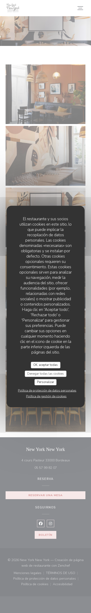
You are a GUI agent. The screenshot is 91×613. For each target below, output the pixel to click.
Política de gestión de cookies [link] (46, 396)
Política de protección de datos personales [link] (47, 390)
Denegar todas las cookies (45, 373)
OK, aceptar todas (45, 365)
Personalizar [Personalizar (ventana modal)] (45, 382)
